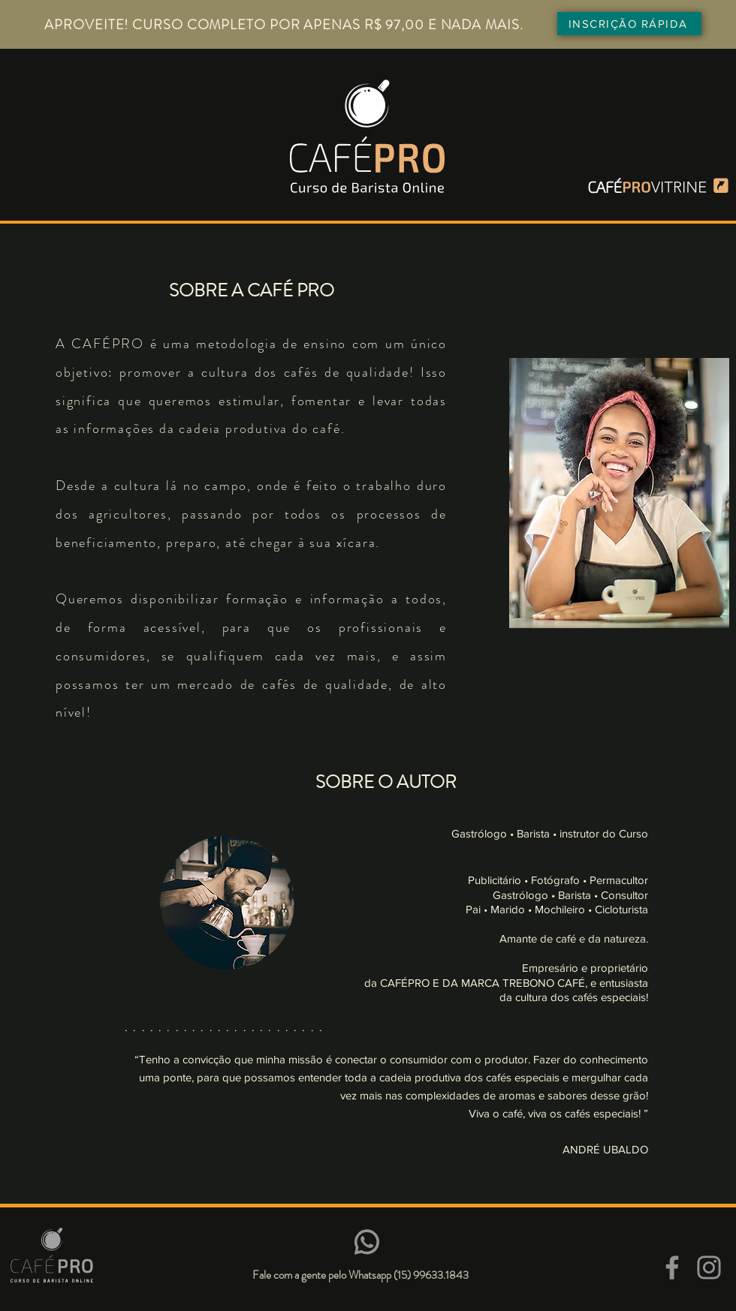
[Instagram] (709, 1267)
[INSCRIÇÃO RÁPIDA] (629, 23)
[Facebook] (672, 1267)
